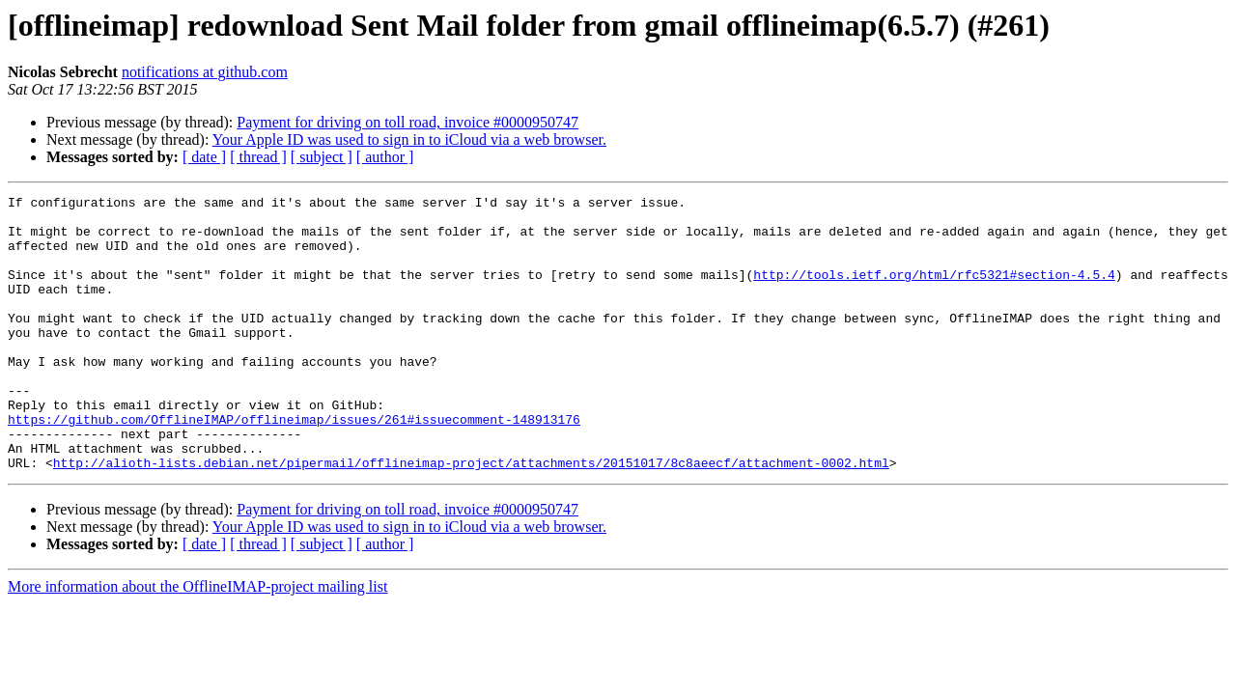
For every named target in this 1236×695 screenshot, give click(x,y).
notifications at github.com (205, 72)
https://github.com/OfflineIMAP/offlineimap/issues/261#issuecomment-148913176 (294, 465)
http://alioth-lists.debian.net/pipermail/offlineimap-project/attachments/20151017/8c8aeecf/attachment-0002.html (471, 517)
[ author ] (385, 157)
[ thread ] (258, 157)
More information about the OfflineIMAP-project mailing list (197, 641)
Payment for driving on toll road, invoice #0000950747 (407, 122)
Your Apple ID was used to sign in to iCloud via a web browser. (409, 139)
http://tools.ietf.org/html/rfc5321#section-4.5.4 (933, 291)
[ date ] (204, 157)
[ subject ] (321, 157)
